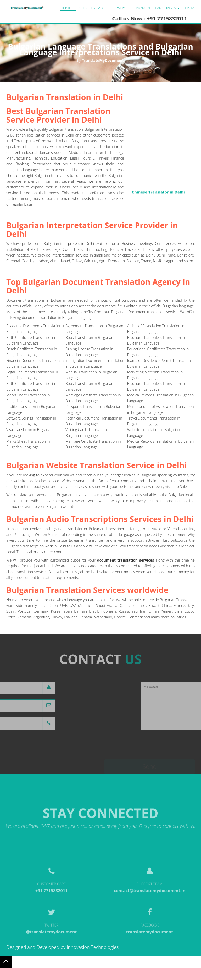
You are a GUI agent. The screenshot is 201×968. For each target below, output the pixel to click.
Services (87, 8)
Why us (123, 8)
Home (65, 8)
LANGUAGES (167, 8)
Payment (144, 8)
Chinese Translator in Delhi (158, 193)
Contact (191, 8)
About (104, 8)
